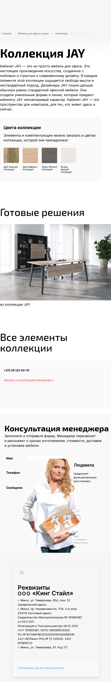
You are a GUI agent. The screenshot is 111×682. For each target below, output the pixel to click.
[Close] (23, 573)
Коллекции (62, 33)
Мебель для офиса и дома (33, 33)
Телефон (13, 472)
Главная (6, 33)
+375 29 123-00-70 (16, 370)
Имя (9, 458)
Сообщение (14, 487)
